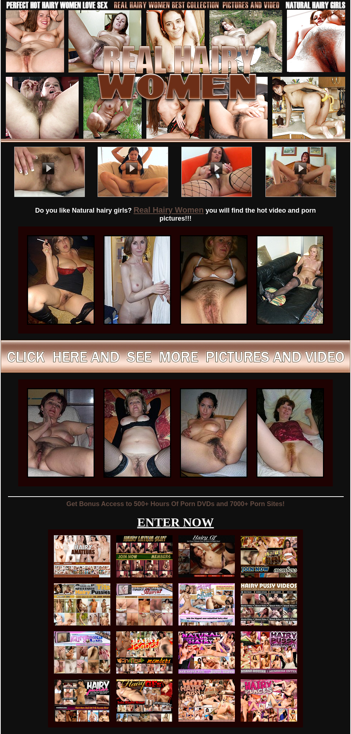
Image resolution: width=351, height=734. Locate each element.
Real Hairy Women (169, 209)
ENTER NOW (175, 522)
